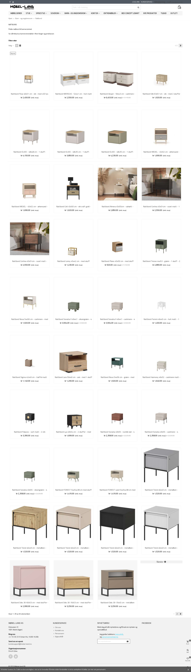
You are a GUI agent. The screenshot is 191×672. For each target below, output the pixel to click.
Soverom (55, 13)
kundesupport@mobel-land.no (20, 644)
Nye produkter (150, 13)
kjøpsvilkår (119, 634)
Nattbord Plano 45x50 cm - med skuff (117, 261)
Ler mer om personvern (96, 669)
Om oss (57, 627)
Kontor (94, 13)
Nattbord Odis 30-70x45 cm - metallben (117, 602)
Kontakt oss (58, 630)
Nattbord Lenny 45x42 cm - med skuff (73, 261)
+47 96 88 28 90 (15, 636)
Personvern (58, 633)
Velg (11, 45)
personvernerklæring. (110, 636)
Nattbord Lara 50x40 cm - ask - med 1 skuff (73, 377)
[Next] (180, 45)
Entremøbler (110, 13)
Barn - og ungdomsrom (75, 13)
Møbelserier (16, 13)
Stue (28, 13)
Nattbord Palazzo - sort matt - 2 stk (29, 431)
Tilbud (163, 13)
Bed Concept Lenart (130, 13)
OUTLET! (173, 13)
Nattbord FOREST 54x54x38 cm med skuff (73, 489)
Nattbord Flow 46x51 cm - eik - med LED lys (29, 93)
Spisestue (40, 13)
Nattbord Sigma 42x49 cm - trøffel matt (29, 377)
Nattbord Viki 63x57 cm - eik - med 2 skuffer (161, 93)
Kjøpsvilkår (58, 636)
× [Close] (188, 669)
